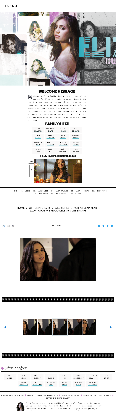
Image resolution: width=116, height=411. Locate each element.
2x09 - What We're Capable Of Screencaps (58, 211)
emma (38, 137)
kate (63, 137)
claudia (63, 130)
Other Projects (39, 208)
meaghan (38, 143)
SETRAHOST (75, 395)
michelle (51, 143)
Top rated (43, 194)
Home (15, 191)
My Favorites (62, 194)
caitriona (50, 130)
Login (27, 191)
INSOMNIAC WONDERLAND (47, 395)
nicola (63, 143)
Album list (43, 191)
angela (37, 377)
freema (50, 137)
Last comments (82, 191)
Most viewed (102, 191)
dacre (79, 377)
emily (106, 377)
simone (50, 150)
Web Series (62, 208)
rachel (65, 384)
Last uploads (62, 191)
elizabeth (92, 377)
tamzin (63, 150)
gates (23, 384)
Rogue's (38, 150)
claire (65, 377)
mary (37, 384)
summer (78, 384)
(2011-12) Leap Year (85, 208)
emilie (76, 130)
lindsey (75, 137)
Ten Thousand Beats (102, 395)
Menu (11, 6)
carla (51, 377)
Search (78, 194)
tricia (76, 150)
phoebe (76, 143)
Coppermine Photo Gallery (58, 398)
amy (9, 377)
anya (38, 130)
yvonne (92, 384)
